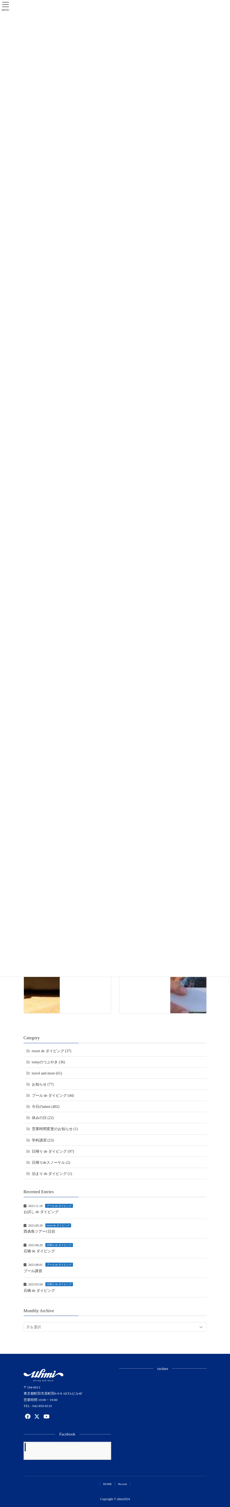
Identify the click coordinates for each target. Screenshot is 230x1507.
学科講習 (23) (43, 1140)
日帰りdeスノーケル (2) (51, 1163)
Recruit (122, 1484)
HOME (107, 1484)
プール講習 (33, 1271)
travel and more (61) (47, 1073)
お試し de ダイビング (41, 1212)
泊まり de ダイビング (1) (52, 1174)
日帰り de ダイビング (59, 1245)
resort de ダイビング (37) (51, 1051)
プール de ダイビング (58, 1205)
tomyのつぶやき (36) (48, 1062)
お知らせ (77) (43, 1084)
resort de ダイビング (58, 1225)
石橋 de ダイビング (39, 1251)
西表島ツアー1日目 (39, 1231)
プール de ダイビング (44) (53, 1096)
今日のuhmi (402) (46, 1107)
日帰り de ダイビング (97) (53, 1151)
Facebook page (68, 1447)
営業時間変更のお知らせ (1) (55, 1129)
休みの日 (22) (43, 1118)
